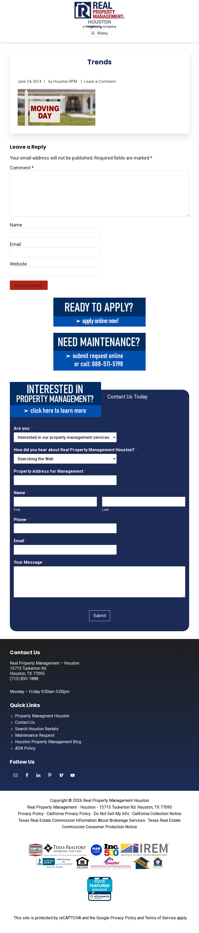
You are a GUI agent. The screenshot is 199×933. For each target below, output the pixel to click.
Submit (99, 615)
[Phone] (65, 528)
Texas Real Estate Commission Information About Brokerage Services (81, 820)
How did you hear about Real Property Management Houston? (75, 449)
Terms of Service (160, 917)
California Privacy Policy (69, 813)
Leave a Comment (100, 81)
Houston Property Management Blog (48, 741)
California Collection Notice (156, 813)
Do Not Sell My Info (111, 813)
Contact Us (25, 722)
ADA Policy (25, 748)
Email (15, 244)
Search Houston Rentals (37, 728)
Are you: (23, 428)
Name (16, 225)
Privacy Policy (31, 813)
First (17, 509)
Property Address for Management (50, 471)
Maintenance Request (34, 735)
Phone (21, 519)
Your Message (29, 562)
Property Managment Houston (42, 715)
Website (18, 264)
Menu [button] (102, 33)
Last (105, 509)
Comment (22, 167)
